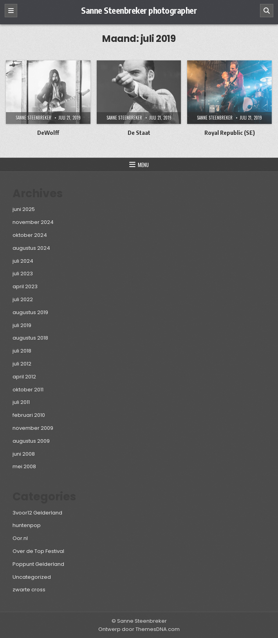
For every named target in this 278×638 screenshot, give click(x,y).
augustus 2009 (31, 441)
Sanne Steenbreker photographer (139, 10)
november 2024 (33, 222)
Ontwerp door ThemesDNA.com (139, 629)
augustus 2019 (30, 312)
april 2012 (24, 376)
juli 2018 (22, 350)
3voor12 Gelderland (37, 512)
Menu (143, 165)
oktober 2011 (28, 389)
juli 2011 (21, 402)
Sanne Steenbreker (33, 118)
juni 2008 (24, 454)
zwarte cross (29, 589)
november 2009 (33, 428)
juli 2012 (22, 363)
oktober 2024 (30, 235)
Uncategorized (32, 577)
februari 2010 (29, 415)
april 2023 (25, 286)
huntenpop (27, 525)
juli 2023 (23, 273)
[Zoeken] (266, 10)
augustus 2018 (30, 338)
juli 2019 (22, 325)
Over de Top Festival (38, 551)
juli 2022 (23, 299)
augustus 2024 (31, 248)
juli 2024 (23, 261)
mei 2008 (24, 466)
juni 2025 (24, 209)
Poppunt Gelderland (38, 564)
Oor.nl (20, 538)
